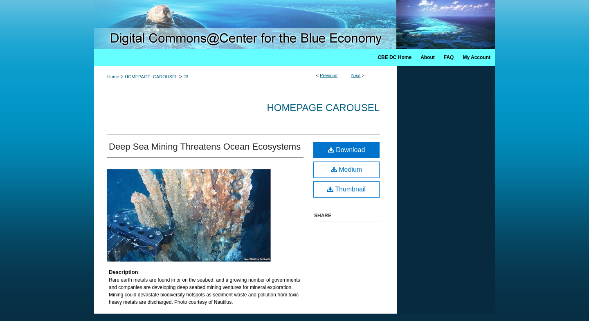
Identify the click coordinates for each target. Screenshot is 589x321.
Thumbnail (346, 189)
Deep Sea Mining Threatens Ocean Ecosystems (205, 146)
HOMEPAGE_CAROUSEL (151, 76)
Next (356, 75)
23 (185, 76)
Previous (328, 75)
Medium (346, 169)
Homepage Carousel (323, 107)
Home (113, 76)
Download (346, 149)
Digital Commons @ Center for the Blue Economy (294, 24)
